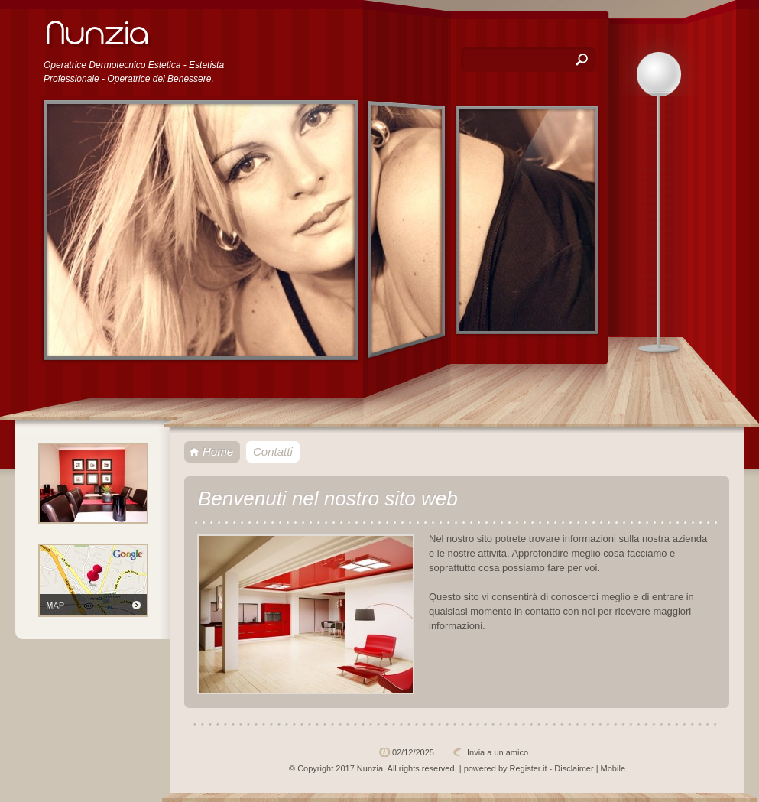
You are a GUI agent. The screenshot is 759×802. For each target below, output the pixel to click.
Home (218, 451)
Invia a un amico (497, 752)
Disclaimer (573, 768)
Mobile (613, 768)
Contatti (273, 451)
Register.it (528, 768)
